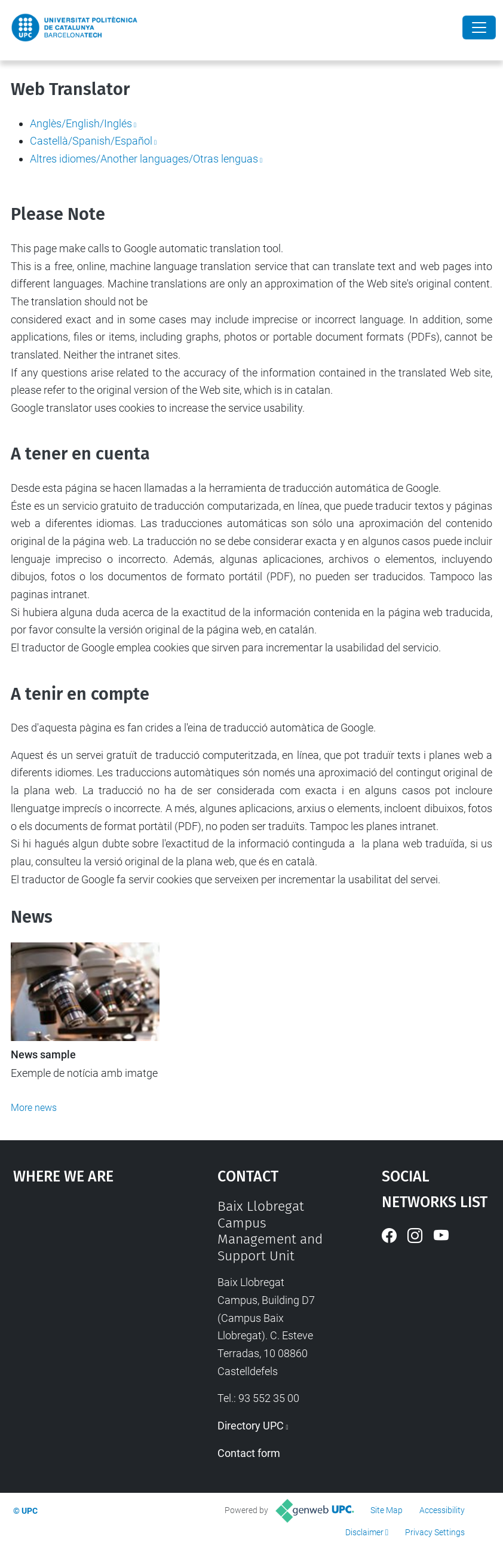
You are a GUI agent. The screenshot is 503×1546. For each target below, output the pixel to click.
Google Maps (87, 1287)
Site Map (386, 1510)
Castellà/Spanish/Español (91, 140)
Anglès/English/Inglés (81, 123)
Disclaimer (364, 1532)
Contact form (248, 1453)
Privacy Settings (435, 1532)
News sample (43, 1054)
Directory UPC (250, 1425)
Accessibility (442, 1510)
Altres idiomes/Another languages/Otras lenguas (144, 158)
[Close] (479, 27)
